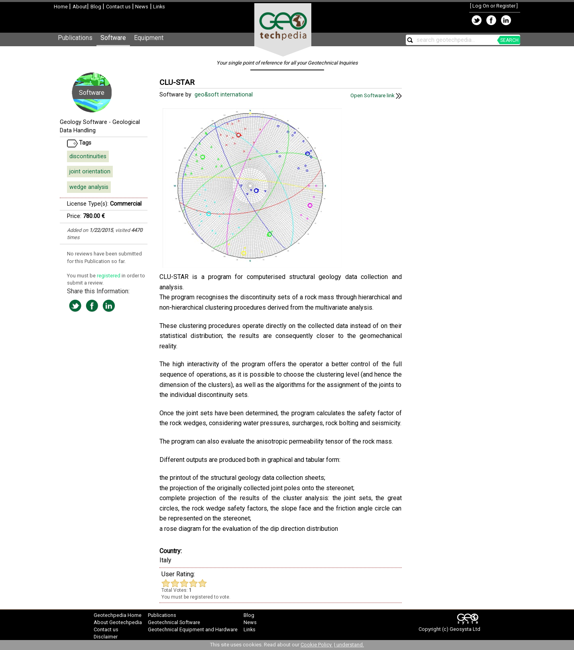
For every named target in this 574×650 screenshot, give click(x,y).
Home (61, 7)
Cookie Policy (317, 645)
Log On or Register (493, 6)
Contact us (119, 7)
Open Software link (376, 95)
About (80, 7)
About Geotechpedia (118, 622)
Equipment (148, 37)
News (141, 7)
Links (158, 7)
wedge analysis (88, 187)
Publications (75, 37)
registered (109, 276)
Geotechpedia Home (118, 615)
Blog (96, 7)
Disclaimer (106, 637)
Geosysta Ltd (465, 629)
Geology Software (83, 122)
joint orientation (89, 171)
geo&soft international (224, 94)
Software (113, 37)
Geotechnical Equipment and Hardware (193, 629)
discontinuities (87, 156)
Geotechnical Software (174, 622)
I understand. (349, 645)
